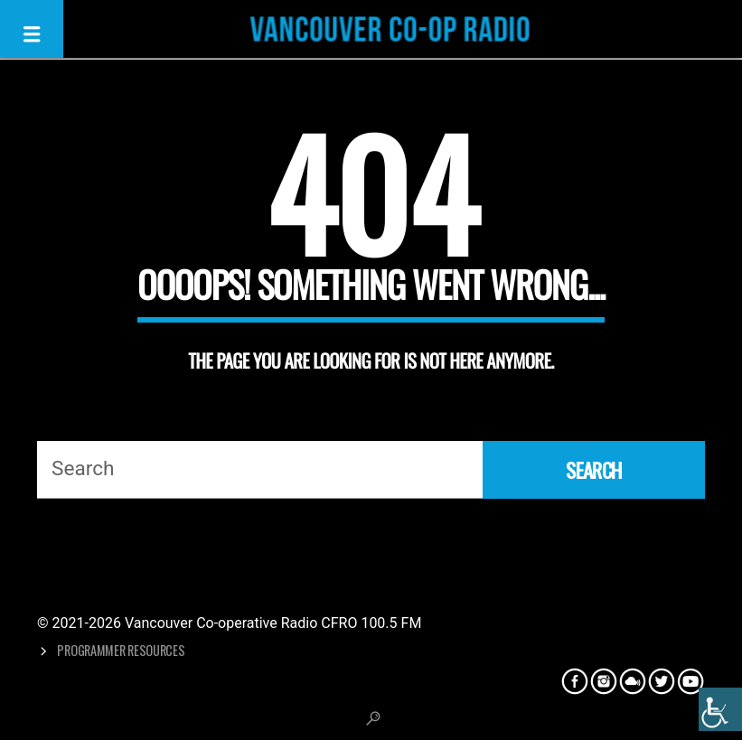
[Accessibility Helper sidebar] (720, 709)
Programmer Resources (120, 650)
